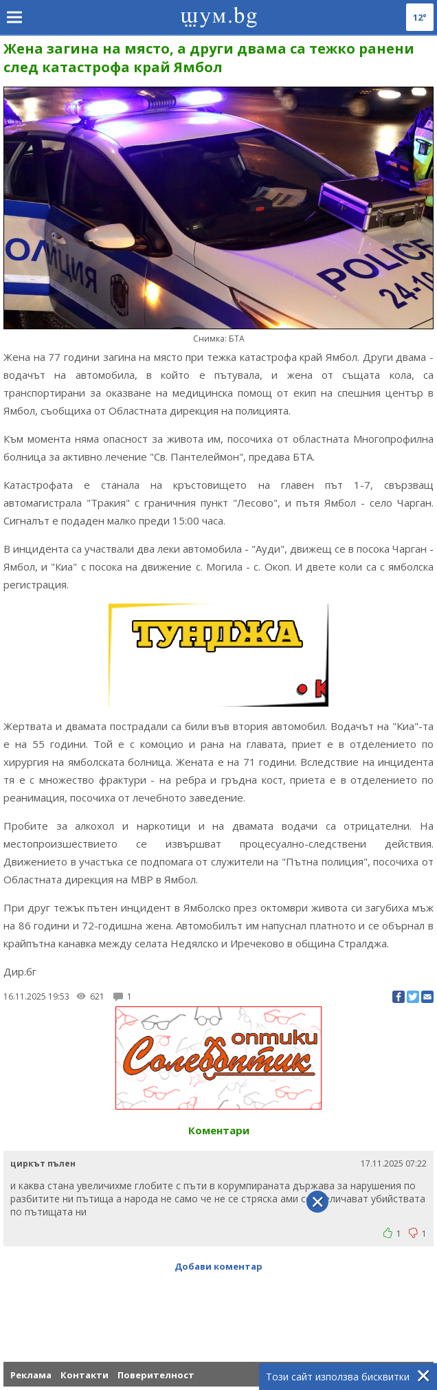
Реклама (31, 1375)
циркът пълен (43, 1163)
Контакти (84, 1375)
